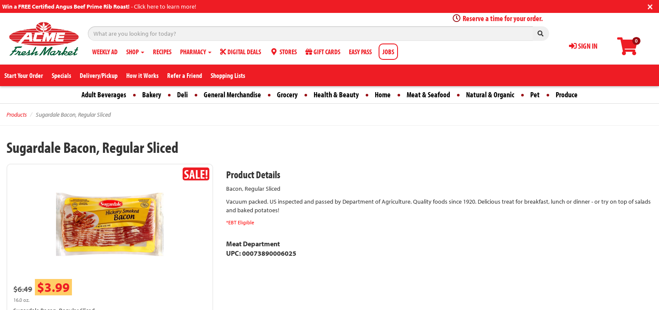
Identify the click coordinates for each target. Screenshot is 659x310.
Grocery (287, 94)
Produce (567, 94)
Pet (535, 94)
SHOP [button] (135, 51)
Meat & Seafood (428, 94)
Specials (61, 75)
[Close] (650, 5)
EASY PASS (360, 51)
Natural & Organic (490, 94)
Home (383, 94)
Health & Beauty (336, 94)
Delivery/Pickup (99, 75)
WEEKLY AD (105, 51)
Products (16, 114)
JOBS (388, 51)
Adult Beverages (103, 94)
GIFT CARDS (322, 51)
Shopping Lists (228, 75)
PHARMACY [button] (195, 51)
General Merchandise (232, 94)
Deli (182, 94)
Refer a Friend (184, 75)
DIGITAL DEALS (240, 51)
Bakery (151, 94)
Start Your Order (23, 75)
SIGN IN (583, 46)
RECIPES (162, 51)
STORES (283, 51)
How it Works (142, 75)
